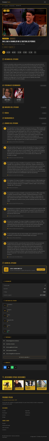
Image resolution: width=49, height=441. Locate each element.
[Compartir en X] (8, 367)
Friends (6, 2)
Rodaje (3, 417)
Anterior (5, 47)
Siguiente (11, 47)
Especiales (27, 410)
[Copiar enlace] (15, 367)
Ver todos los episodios (24, 357)
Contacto (4, 429)
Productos (27, 415)
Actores (4, 415)
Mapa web (33, 436)
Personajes (4, 412)
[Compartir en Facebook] (5, 367)
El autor (4, 423)
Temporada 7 (12, 5)
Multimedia (27, 412)
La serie (6, 5)
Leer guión (40, 269)
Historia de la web (6, 425)
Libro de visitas (5, 427)
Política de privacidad (42, 436)
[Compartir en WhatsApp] (12, 367)
